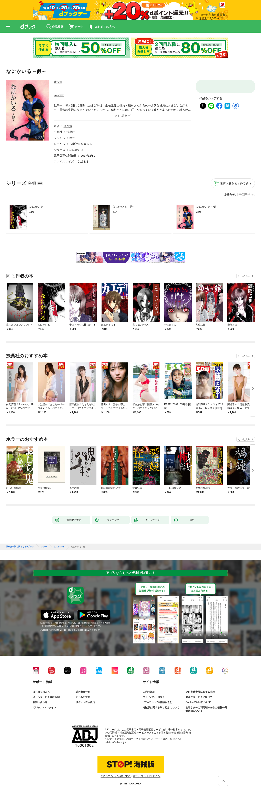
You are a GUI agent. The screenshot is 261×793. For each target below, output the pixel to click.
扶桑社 (70, 132)
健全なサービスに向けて (199, 697)
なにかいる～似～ (207, 206)
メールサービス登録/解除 (46, 697)
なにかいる (36, 206)
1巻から (230, 194)
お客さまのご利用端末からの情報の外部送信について (206, 709)
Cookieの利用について (198, 702)
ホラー (73, 138)
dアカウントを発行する (116, 776)
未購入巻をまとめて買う (235, 183)
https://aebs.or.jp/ (116, 742)
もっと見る (244, 276)
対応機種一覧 (82, 691)
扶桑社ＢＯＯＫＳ (80, 143)
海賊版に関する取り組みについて (161, 707)
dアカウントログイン (44, 707)
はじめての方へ (41, 691)
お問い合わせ (40, 702)
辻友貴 (58, 82)
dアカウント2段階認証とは (158, 702)
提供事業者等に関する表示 (200, 691)
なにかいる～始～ (124, 206)
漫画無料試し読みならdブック (20, 547)
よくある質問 (82, 697)
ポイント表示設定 (85, 702)
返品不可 (59, 95)
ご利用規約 (149, 691)
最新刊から (247, 194)
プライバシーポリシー (155, 697)
